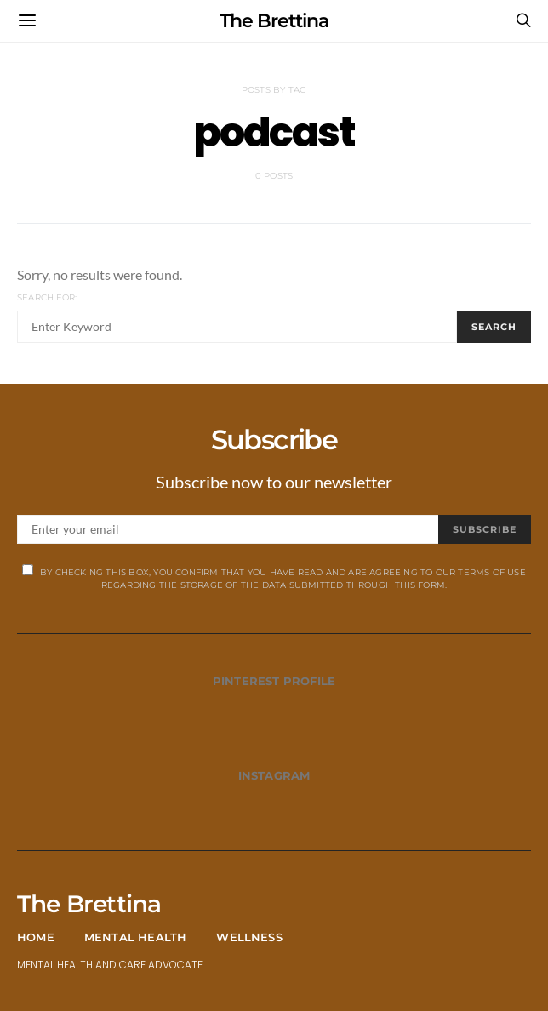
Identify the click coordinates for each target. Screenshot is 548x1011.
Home (35, 937)
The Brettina (274, 20)
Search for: (47, 297)
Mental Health (135, 937)
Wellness (249, 937)
